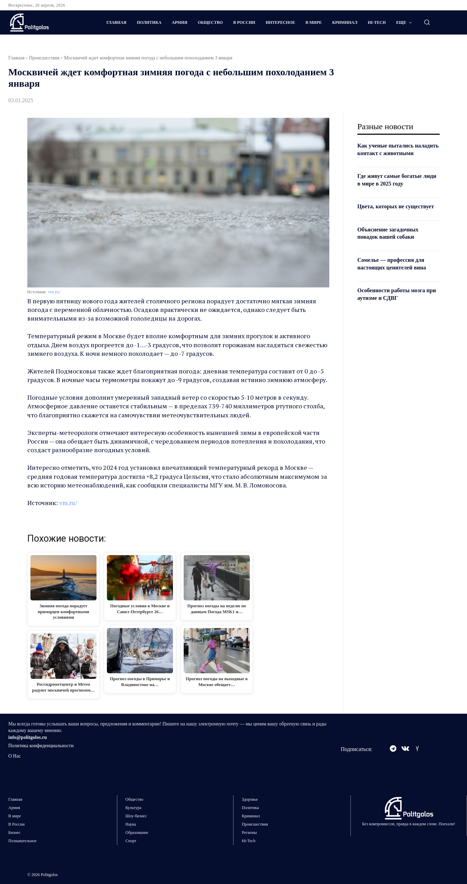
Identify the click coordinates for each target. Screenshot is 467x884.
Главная (16, 57)
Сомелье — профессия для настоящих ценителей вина (395, 278)
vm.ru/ (54, 291)
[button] (427, 22)
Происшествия (44, 57)
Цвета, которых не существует (383, 217)
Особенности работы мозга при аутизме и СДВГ (395, 309)
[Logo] (47, 22)
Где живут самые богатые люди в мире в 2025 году (393, 187)
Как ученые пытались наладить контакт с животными (388, 153)
